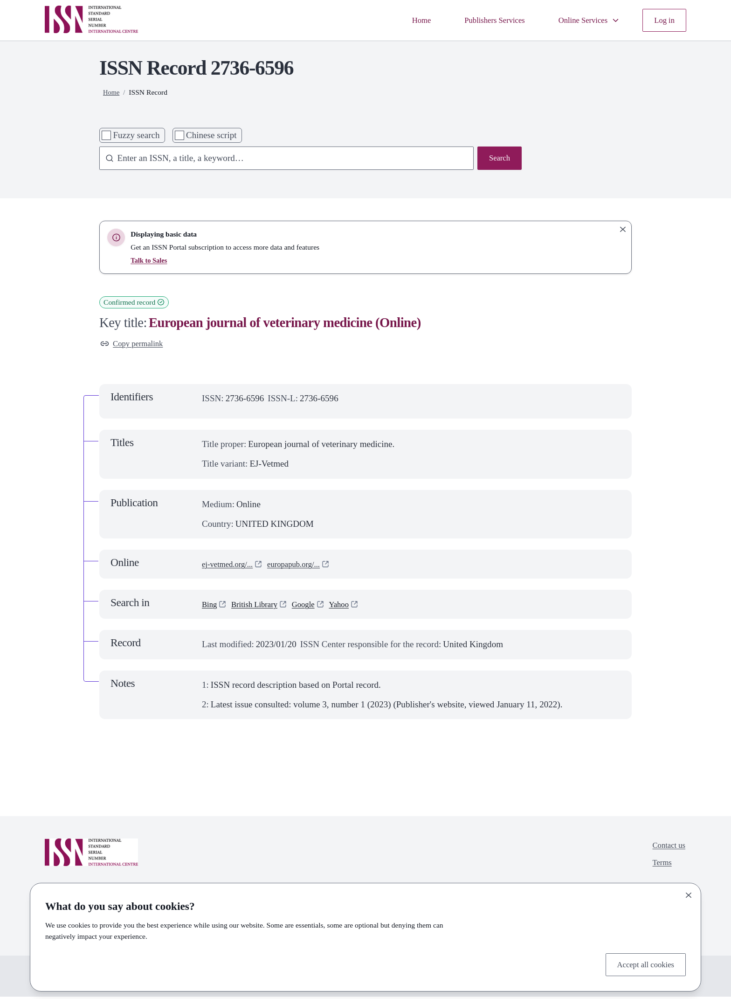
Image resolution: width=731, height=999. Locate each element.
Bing (210, 606)
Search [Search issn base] (498, 159)
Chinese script (211, 135)
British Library (260, 606)
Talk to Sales (150, 260)
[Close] (688, 893)
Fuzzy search (136, 135)
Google (314, 606)
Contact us (666, 848)
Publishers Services (479, 20)
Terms (658, 868)
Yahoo (353, 606)
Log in (663, 20)
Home (401, 20)
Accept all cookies (641, 963)
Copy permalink (135, 344)
